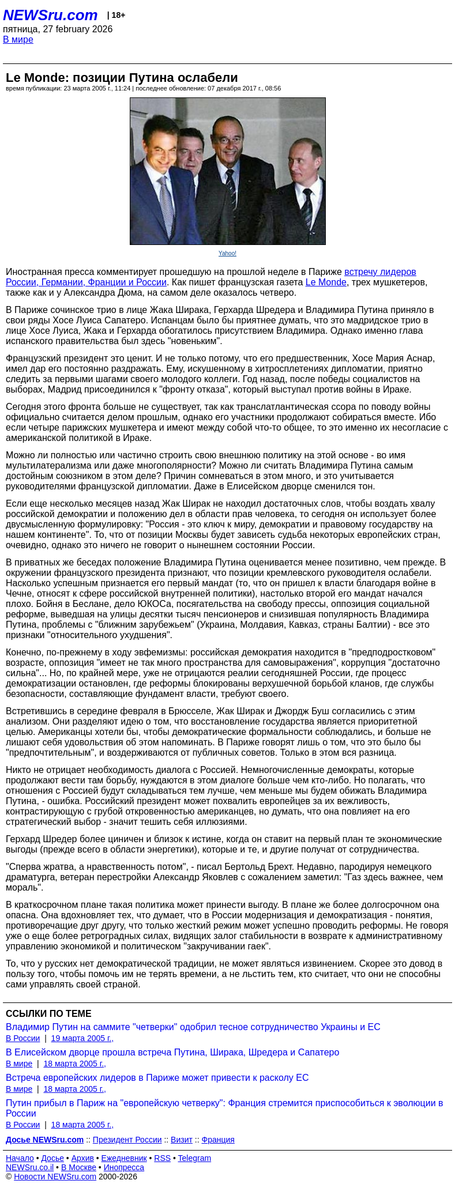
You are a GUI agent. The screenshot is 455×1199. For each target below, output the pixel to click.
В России (23, 1038)
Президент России (127, 1139)
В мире (18, 39)
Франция (217, 1139)
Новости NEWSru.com (55, 1176)
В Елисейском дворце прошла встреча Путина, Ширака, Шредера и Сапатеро (172, 1052)
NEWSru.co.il (30, 1167)
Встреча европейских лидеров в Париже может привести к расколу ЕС (157, 1078)
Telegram (195, 1158)
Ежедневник (124, 1158)
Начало (20, 1158)
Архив (83, 1158)
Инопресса (124, 1167)
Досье (52, 1158)
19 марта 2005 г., (82, 1038)
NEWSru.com (50, 15)
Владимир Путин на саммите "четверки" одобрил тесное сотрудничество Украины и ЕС (193, 1027)
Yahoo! (227, 253)
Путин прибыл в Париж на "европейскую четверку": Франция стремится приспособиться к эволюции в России (224, 1108)
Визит (182, 1139)
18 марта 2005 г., (74, 1063)
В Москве (78, 1167)
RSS (162, 1158)
